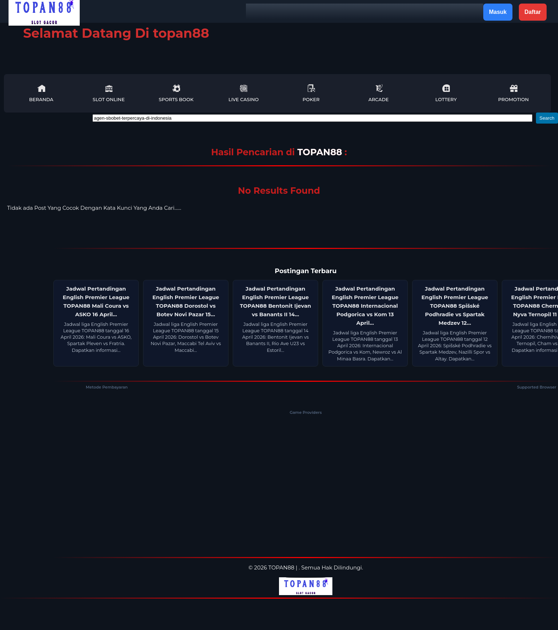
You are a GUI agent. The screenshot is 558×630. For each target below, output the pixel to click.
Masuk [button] (498, 12)
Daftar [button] (533, 12)
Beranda (41, 93)
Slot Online (109, 93)
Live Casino (243, 93)
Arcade (378, 93)
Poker (311, 93)
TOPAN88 (320, 152)
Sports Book (176, 93)
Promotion (513, 93)
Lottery (446, 93)
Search (546, 118)
